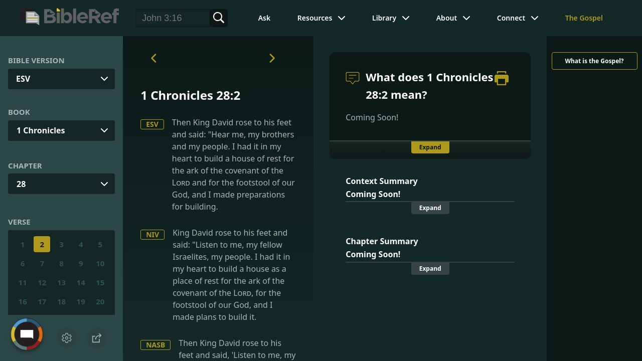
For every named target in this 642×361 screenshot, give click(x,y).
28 (21, 184)
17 (42, 301)
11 (23, 282)
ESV (152, 124)
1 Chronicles (41, 130)
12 (42, 282)
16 (23, 301)
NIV (152, 234)
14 (81, 282)
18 (61, 301)
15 (100, 282)
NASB (155, 344)
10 (100, 263)
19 (81, 301)
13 (61, 282)
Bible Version (36, 60)
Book (19, 112)
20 (100, 301)
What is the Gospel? (594, 61)
